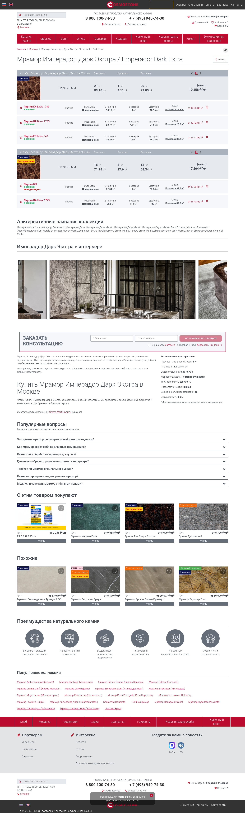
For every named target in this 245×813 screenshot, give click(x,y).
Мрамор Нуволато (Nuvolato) (204, 702)
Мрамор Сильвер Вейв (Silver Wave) (79, 708)
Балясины (117, 721)
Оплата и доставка (216, 4)
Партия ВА (37, 200)
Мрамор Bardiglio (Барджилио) (76, 682)
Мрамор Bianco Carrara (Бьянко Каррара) (120, 682)
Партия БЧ (30, 184)
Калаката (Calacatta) (114, 702)
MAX (172, 747)
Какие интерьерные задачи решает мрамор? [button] (47, 476)
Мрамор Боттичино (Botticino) (175, 695)
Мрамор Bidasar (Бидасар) (163, 682)
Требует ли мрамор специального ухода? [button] (45, 468)
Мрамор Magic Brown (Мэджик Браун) (38, 695)
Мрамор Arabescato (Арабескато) (35, 682)
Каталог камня (26, 38)
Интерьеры (28, 742)
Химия (190, 38)
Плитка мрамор (140, 702)
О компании (195, 4)
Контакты (237, 4)
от (195, 108)
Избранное (221, 22)
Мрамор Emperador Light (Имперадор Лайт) (119, 688)
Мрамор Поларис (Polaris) (168, 702)
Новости (81, 742)
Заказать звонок (137, 24)
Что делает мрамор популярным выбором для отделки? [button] (55, 439)
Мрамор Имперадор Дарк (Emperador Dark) (74, 702)
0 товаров (222, 16)
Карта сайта (218, 805)
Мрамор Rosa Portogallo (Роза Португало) (130, 695)
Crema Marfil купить (60, 412)
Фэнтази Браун (113, 708)
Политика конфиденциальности (95, 763)
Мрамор (45, 38)
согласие (170, 345)
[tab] (122, 439)
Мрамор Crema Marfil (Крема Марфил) (38, 688)
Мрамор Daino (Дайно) (77, 688)
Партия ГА (36, 106)
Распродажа (29, 749)
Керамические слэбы (168, 38)
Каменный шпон (143, 38)
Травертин (100, 38)
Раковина (143, 721)
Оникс (81, 38)
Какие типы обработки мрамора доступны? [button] (46, 454)
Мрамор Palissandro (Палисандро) (83, 695)
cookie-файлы (124, 796)
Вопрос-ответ (84, 756)
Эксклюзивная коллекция (214, 38)
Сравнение (200, 22)
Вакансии (27, 756)
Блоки (95, 721)
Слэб (23, 721)
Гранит (64, 38)
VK (181, 747)
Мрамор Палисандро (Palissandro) (36, 708)
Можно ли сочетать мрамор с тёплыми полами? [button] (50, 483)
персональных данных (209, 345)
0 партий (211, 16)
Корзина (222, 26)
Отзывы (181, 4)
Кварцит (121, 38)
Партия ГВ (36, 136)
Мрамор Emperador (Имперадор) (167, 688)
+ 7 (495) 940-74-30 (146, 18)
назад (219, 59)
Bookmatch (71, 721)
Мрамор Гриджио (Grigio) (30, 702)
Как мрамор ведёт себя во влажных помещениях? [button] (51, 446)
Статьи (80, 749)
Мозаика (45, 721)
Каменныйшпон (217, 721)
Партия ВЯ (37, 121)
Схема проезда (112, 24)
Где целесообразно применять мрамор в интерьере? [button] (53, 461)
